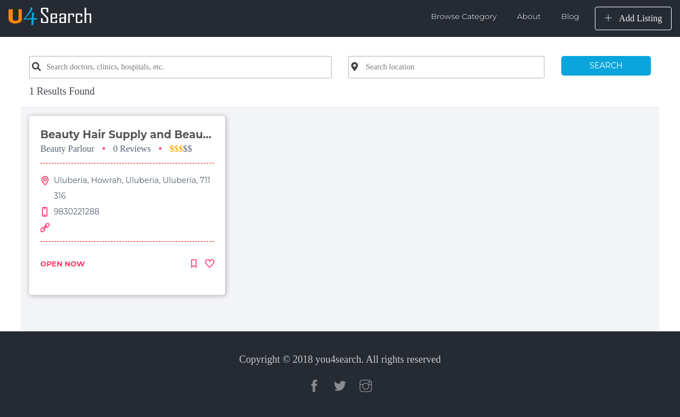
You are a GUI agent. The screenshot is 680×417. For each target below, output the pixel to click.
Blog (570, 16)
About (529, 16)
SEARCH (605, 65)
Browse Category (464, 16)
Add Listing (633, 18)
